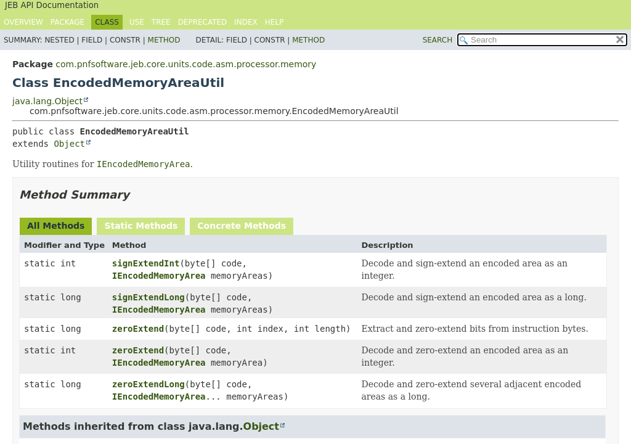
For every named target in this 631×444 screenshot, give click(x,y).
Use (136, 22)
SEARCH (438, 40)
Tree (161, 22)
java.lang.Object (47, 101)
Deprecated (202, 22)
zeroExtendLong (148, 384)
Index (246, 22)
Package (67, 22)
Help (274, 22)
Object (69, 144)
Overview (23, 22)
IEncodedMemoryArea (159, 276)
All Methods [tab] (55, 226)
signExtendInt (146, 263)
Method (164, 40)
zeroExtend (138, 329)
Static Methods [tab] (140, 226)
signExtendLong (148, 297)
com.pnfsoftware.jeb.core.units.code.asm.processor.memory (185, 64)
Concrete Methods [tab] (241, 226)
